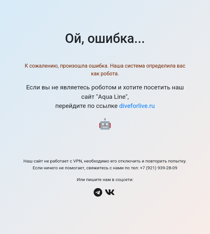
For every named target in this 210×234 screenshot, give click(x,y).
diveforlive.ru (137, 106)
